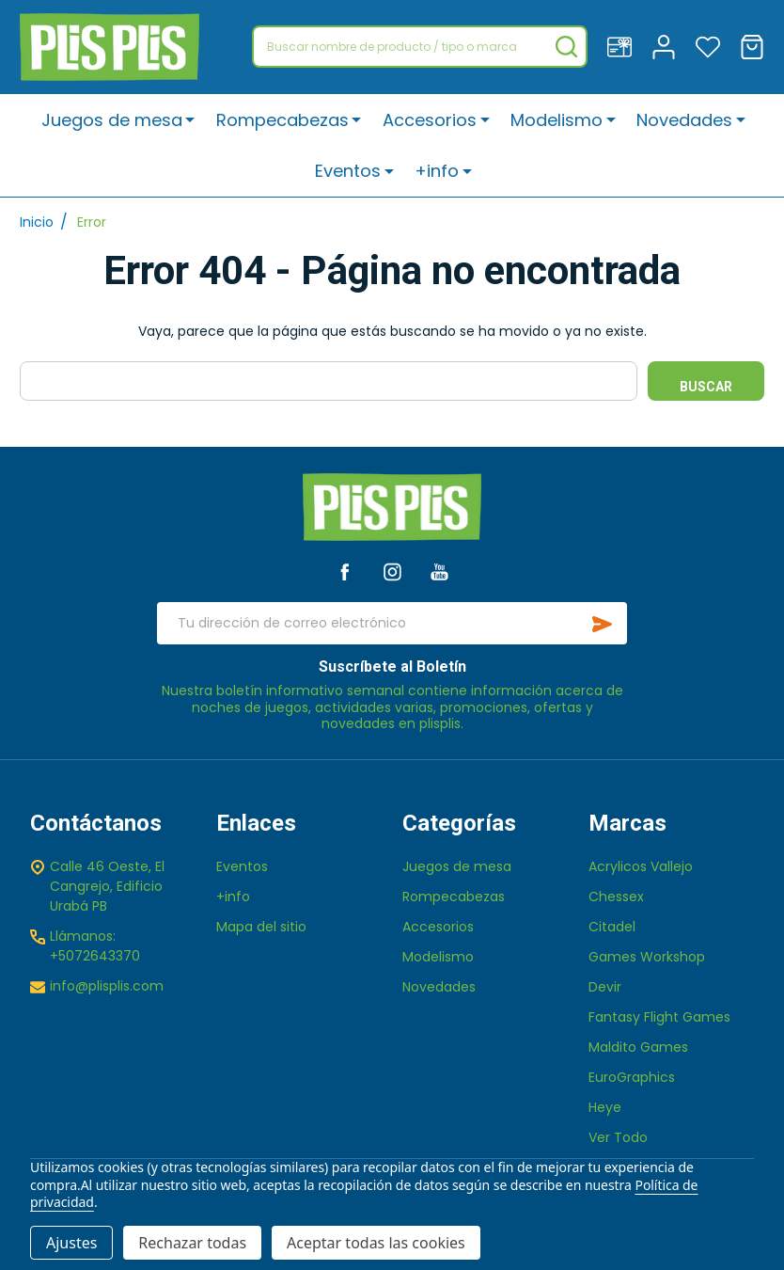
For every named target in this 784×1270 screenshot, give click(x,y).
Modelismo (556, 120)
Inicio (37, 222)
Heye (604, 1107)
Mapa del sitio (261, 926)
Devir (604, 986)
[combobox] (420, 46)
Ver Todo (618, 1137)
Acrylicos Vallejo (640, 866)
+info (437, 171)
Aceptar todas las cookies (376, 1242)
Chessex (616, 896)
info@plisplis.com (107, 985)
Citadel (611, 926)
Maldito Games (638, 1047)
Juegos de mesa (112, 120)
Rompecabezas (283, 120)
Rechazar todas (192, 1242)
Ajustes (71, 1242)
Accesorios (430, 120)
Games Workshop (646, 956)
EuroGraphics (631, 1077)
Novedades (684, 120)
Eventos (349, 171)
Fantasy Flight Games (659, 1017)
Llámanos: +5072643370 (95, 946)
